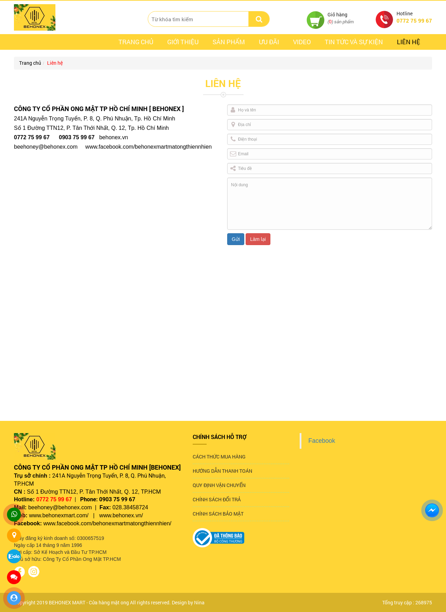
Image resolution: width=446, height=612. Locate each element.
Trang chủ (135, 42)
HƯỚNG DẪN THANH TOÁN (222, 471)
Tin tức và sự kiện (354, 42)
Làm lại (258, 239)
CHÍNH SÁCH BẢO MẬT (218, 513)
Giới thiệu (183, 42)
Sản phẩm (229, 42)
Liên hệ (408, 42)
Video (302, 42)
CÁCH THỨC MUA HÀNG (219, 456)
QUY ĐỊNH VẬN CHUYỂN (219, 485)
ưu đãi (269, 42)
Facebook (321, 440)
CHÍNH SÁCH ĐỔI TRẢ (217, 499)
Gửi (236, 239)
